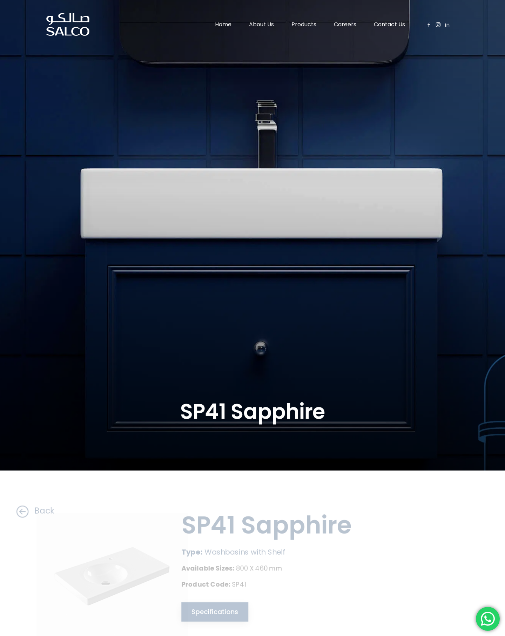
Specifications (212, 612)
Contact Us (389, 24)
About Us (261, 24)
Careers (345, 24)
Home (223, 24)
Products (303, 24)
